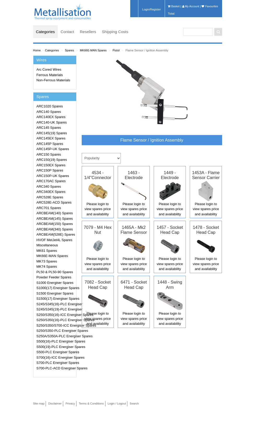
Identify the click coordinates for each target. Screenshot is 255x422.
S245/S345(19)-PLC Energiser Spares (56, 309)
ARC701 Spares (49, 208)
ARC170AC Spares (51, 181)
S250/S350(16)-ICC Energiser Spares (56, 315)
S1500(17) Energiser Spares (56, 299)
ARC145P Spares (50, 144)
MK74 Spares (47, 266)
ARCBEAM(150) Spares (55, 224)
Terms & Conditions (91, 403)
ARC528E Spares (50, 197)
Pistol (116, 50)
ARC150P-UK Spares (53, 176)
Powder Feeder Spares (54, 277)
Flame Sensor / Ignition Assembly (147, 50)
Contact (67, 31)
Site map (39, 403)
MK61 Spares (47, 251)
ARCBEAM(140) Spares (55, 213)
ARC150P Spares (50, 170)
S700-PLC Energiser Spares (56, 363)
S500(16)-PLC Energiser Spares (56, 341)
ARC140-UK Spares (52, 122)
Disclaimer (55, 403)
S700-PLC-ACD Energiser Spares (56, 368)
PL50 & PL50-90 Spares (55, 272)
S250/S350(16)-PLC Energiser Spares (56, 320)
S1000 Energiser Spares (55, 283)
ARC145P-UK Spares (53, 149)
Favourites (209, 6)
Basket (174, 6)
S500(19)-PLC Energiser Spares (56, 347)
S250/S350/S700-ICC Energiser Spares (56, 325)
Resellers (88, 31)
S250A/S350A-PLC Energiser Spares (56, 336)
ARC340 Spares (49, 186)
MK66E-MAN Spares (93, 50)
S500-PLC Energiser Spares (56, 352)
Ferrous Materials (50, 75)
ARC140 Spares (49, 112)
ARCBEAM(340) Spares (55, 229)
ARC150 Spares (49, 154)
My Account (190, 6)
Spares (69, 50)
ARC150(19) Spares (52, 160)
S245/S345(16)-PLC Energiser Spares (56, 304)
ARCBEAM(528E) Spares (56, 234)
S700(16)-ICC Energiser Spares (56, 357)
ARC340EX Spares (51, 192)
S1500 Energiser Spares (55, 293)
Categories (45, 31)
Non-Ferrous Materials (53, 80)
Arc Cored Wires (49, 69)
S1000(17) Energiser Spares (56, 288)
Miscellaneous (47, 245)
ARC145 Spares (49, 128)
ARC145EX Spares (51, 138)
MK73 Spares (47, 261)
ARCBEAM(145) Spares (55, 219)
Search (134, 403)
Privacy (70, 403)
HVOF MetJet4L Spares (55, 240)
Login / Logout (117, 403)
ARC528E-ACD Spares (54, 202)
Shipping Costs (115, 31)
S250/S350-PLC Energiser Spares (56, 331)
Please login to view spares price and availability (98, 209)
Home (37, 50)
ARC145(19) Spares (52, 133)
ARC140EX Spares (51, 117)
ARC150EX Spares (51, 165)
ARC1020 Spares (50, 106)
